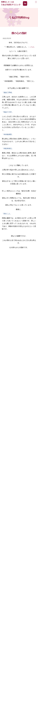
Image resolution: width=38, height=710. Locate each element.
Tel (25, 3)
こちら (32, 47)
